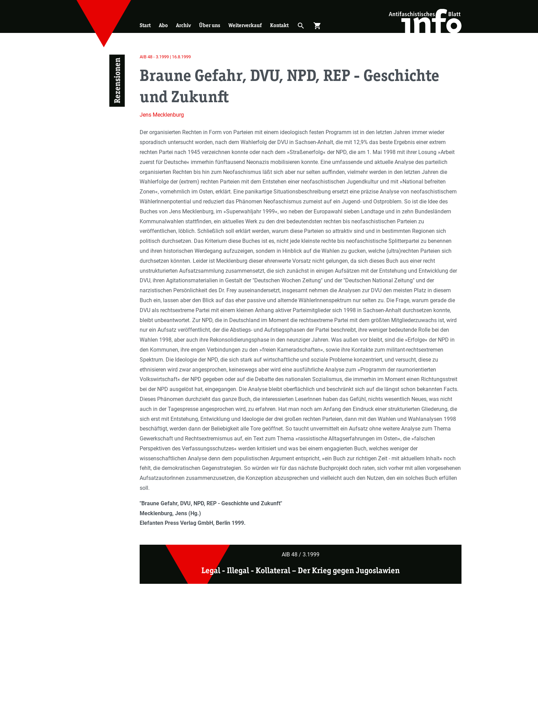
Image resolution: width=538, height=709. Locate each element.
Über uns (209, 25)
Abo (163, 25)
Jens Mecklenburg (162, 114)
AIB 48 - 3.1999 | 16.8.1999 (165, 56)
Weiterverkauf (245, 25)
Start (145, 25)
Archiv (183, 25)
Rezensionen (117, 81)
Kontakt (279, 25)
